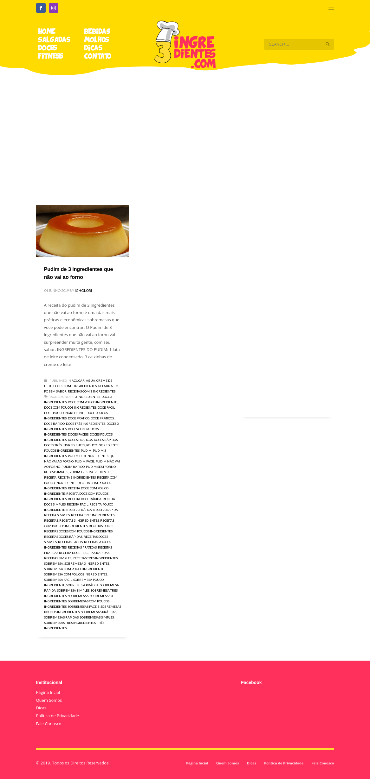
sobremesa (53, 563)
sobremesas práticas (98, 612)
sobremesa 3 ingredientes (86, 563)
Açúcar (78, 380)
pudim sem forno (101, 466)
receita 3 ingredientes (77, 477)
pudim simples (56, 472)
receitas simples (57, 558)
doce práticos (102, 418)
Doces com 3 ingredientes (75, 386)
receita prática (79, 510)
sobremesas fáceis (83, 606)
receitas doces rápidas (63, 536)
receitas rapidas (95, 553)
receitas (51, 520)
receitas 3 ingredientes (79, 520)
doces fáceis (78, 434)
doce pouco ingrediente (64, 413)
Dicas (41, 708)
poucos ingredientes (62, 450)
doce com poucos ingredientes (70, 407)
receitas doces (101, 526)
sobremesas (78, 596)
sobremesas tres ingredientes (70, 623)
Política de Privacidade (57, 716)
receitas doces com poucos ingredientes (78, 531)
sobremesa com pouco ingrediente (74, 569)
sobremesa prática (82, 585)
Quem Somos (49, 700)
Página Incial (48, 692)
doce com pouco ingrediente (92, 402)
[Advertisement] (185, 130)
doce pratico (78, 418)
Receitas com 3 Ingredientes (91, 391)
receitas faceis (70, 542)
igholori (83, 290)
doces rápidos (106, 440)
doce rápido (54, 423)
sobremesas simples (97, 617)
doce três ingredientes (85, 423)
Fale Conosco (49, 723)
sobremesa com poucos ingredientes (75, 574)
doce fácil (106, 407)
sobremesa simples (73, 590)
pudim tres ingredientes (90, 472)
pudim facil (84, 461)
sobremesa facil (58, 579)
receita (50, 477)
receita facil (77, 504)
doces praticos (80, 440)
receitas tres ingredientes (95, 558)
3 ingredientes (87, 397)
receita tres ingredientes (92, 515)
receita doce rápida (84, 499)
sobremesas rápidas (61, 617)
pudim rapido (73, 466)
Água (90, 380)
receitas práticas (82, 547)
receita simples (57, 515)
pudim (86, 450)
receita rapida (105, 510)
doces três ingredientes (64, 445)
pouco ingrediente (102, 445)
